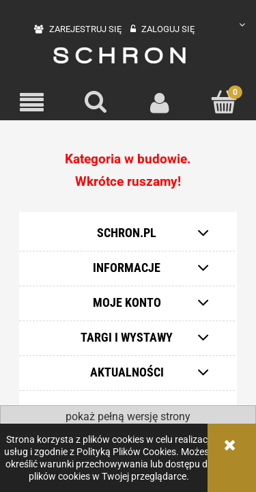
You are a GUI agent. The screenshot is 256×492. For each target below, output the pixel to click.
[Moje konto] (160, 102)
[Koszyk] (224, 101)
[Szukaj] (96, 101)
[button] (32, 102)
